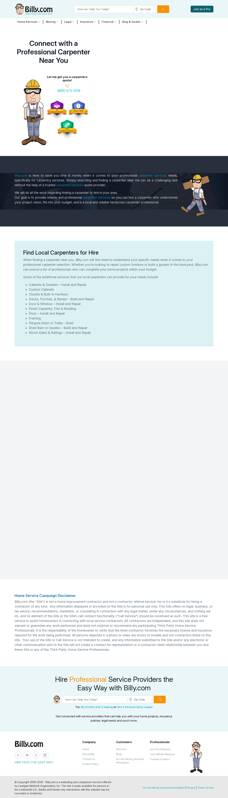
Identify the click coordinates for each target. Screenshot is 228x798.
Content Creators (160, 759)
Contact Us (88, 759)
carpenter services (153, 175)
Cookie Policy (90, 763)
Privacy (190, 787)
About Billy (88, 754)
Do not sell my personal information (130, 760)
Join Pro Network (160, 749)
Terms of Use (205, 787)
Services (121, 749)
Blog (118, 754)
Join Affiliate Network (162, 754)
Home (85, 749)
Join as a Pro (202, 9)
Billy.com (21, 175)
